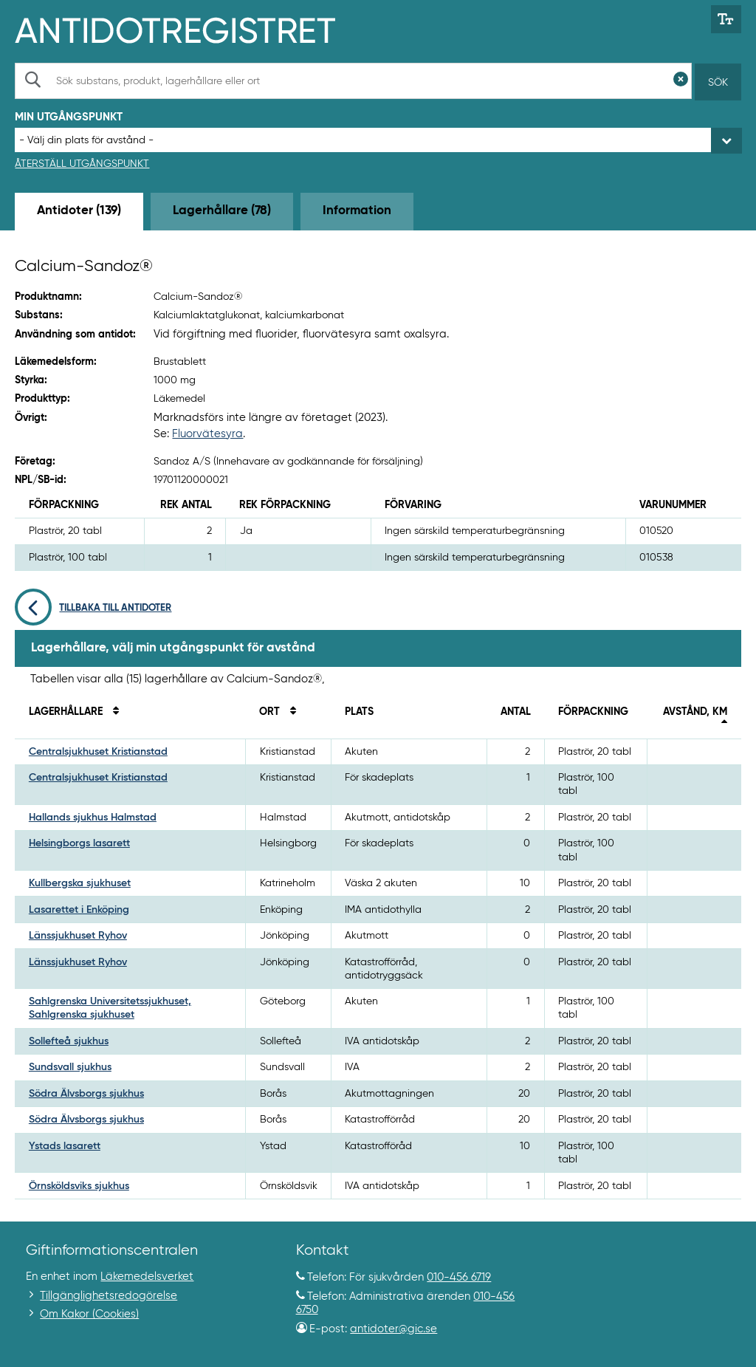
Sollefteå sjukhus (69, 1041)
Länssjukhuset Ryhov (78, 936)
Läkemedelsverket (146, 1276)
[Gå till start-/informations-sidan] (191, 28)
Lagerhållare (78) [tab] (222, 211)
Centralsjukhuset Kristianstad (98, 752)
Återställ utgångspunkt (82, 164)
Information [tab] (357, 211)
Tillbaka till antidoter (93, 608)
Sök (718, 83)
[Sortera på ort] (289, 712)
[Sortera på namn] (112, 712)
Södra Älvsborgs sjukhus (86, 1094)
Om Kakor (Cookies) (89, 1314)
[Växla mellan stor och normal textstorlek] (726, 19)
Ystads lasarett (64, 1146)
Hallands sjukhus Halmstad (93, 817)
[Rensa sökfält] (681, 81)
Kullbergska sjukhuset (80, 883)
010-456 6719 (459, 1277)
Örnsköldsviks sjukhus (79, 1186)
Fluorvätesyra (207, 433)
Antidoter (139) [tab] (79, 211)
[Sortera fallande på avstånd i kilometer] (720, 725)
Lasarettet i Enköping (79, 910)
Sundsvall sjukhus (70, 1067)
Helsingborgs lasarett (79, 843)
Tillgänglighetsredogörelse (108, 1295)
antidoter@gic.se (393, 1329)
